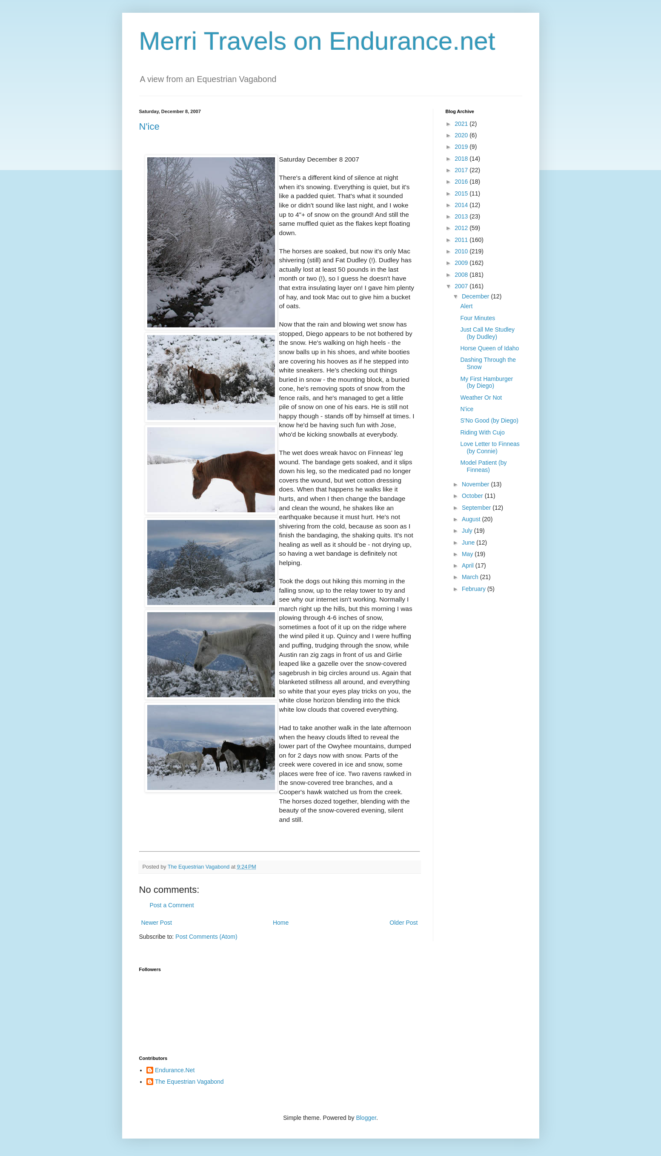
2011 (462, 239)
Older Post (403, 922)
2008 (462, 274)
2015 (462, 193)
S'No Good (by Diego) (489, 420)
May (468, 554)
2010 (462, 251)
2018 (462, 158)
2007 (462, 286)
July (468, 530)
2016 (462, 181)
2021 (462, 123)
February (474, 588)
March (471, 577)
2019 (462, 146)
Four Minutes (477, 318)
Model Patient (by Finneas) (483, 466)
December (476, 296)
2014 (462, 205)
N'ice (149, 126)
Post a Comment (172, 905)
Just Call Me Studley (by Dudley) (487, 333)
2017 (462, 170)
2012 (462, 227)
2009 (462, 262)
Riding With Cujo (482, 432)
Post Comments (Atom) (206, 936)
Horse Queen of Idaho (489, 348)
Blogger (366, 1117)
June (469, 542)
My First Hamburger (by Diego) (486, 382)
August (472, 519)
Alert (466, 306)
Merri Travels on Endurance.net (317, 41)
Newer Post (156, 922)
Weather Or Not (481, 397)
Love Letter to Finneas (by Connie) (489, 447)
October (473, 495)
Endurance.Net (175, 1070)
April (468, 565)
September (477, 507)
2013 (462, 216)
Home (281, 922)
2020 (462, 135)
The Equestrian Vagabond (189, 1081)
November (476, 484)
